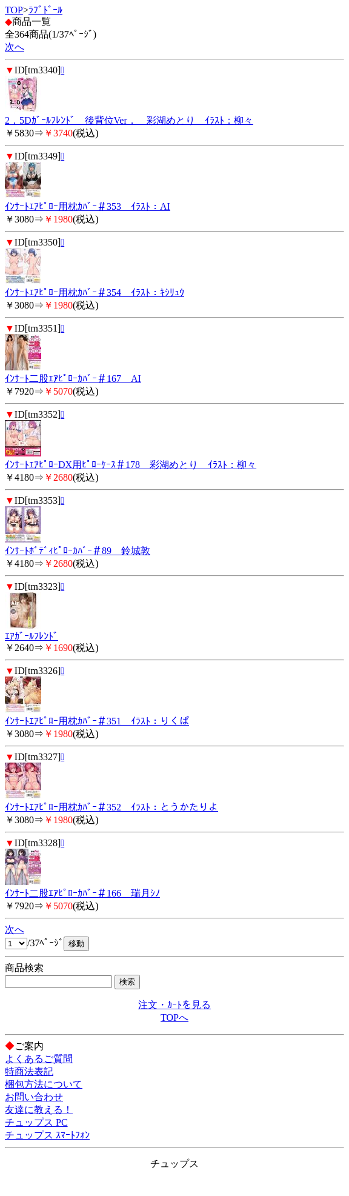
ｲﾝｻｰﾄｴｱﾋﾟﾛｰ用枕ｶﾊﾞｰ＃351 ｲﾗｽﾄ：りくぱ (97, 721)
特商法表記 (29, 1071)
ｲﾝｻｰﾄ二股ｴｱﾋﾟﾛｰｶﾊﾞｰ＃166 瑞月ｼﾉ (82, 893)
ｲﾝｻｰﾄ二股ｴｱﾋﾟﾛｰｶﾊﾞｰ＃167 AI (73, 378)
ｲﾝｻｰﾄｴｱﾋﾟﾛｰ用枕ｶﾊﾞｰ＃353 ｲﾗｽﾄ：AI (87, 206)
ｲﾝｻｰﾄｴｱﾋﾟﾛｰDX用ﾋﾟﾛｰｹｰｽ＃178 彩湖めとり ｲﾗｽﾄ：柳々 (130, 464)
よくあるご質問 (39, 1059)
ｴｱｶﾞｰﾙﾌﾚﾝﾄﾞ (31, 636)
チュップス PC (36, 1122)
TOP (14, 10)
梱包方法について (43, 1084)
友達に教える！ (39, 1109)
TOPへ (174, 1017)
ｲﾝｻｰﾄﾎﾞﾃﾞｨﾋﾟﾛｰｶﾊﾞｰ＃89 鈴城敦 (77, 551)
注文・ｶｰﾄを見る (174, 1005)
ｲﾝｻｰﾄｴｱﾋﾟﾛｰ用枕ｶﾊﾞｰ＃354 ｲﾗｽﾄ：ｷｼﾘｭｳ (94, 292)
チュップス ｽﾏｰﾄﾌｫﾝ (47, 1135)
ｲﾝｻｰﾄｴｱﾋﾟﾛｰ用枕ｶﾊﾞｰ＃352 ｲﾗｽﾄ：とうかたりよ (111, 807)
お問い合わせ (34, 1097)
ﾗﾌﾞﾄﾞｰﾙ (45, 10)
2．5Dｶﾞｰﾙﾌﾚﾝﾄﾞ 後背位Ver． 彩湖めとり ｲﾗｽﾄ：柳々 (129, 120)
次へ (14, 47)
